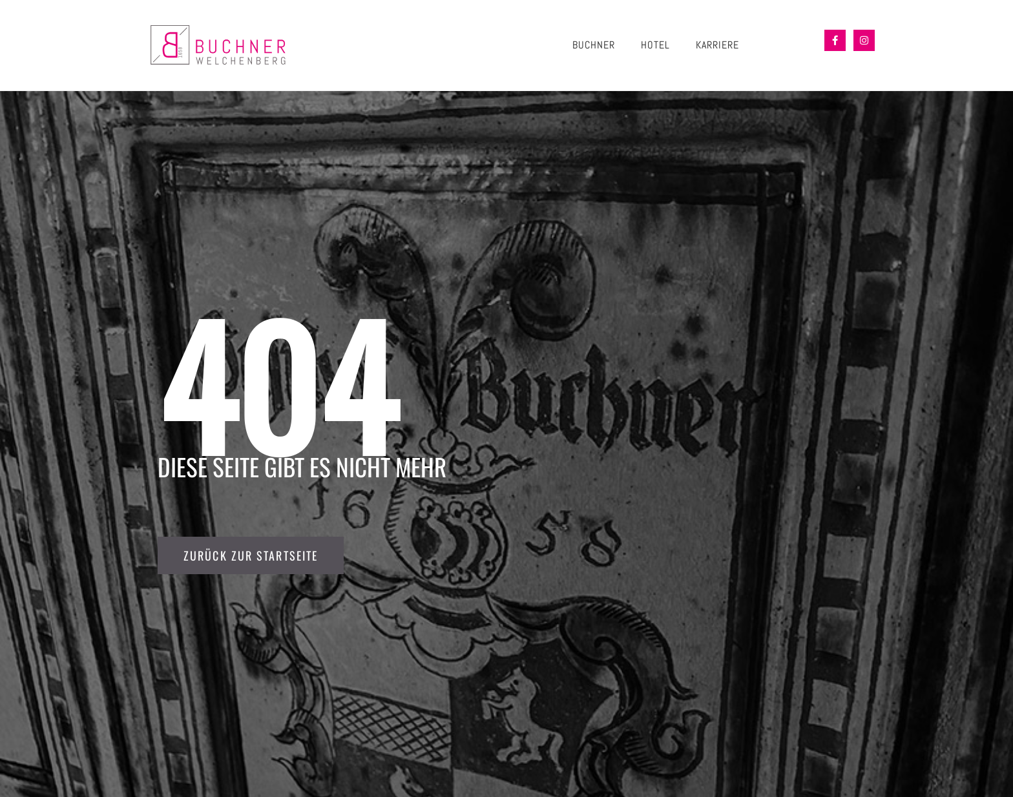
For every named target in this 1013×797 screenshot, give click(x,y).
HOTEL (655, 45)
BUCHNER (593, 45)
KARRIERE (717, 45)
